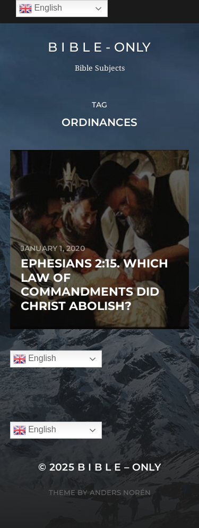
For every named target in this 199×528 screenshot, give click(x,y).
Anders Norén (120, 492)
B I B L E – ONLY (119, 467)
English (34, 359)
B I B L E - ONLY (99, 47)
